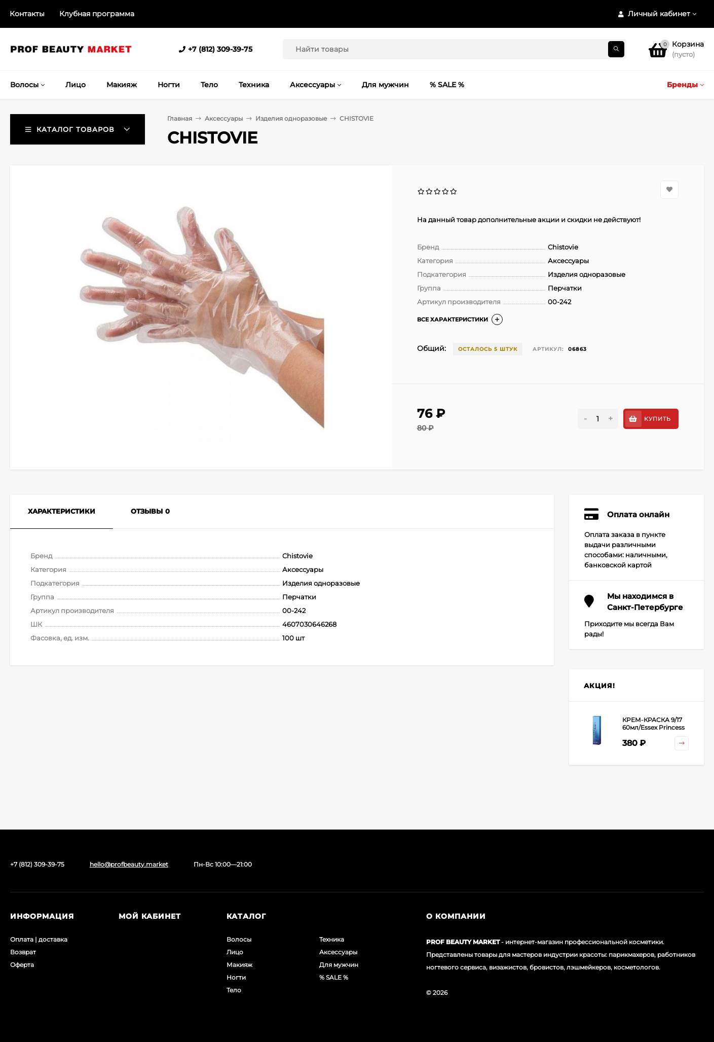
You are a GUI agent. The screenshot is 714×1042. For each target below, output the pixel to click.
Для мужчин (338, 964)
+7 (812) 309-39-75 (220, 49)
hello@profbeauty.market (129, 864)
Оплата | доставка (38, 939)
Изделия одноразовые (291, 118)
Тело (234, 990)
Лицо (235, 952)
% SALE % (333, 977)
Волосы (239, 939)
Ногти (236, 977)
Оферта (22, 964)
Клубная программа (96, 13)
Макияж (239, 964)
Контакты (27, 13)
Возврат (23, 952)
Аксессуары (224, 118)
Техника (331, 939)
